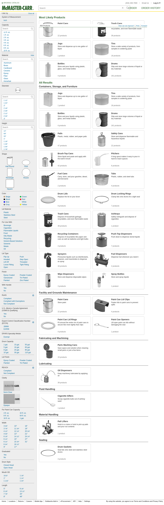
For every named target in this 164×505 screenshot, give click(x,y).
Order (132, 8)
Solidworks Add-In (51, 501)
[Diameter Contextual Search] (18, 97)
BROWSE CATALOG (11, 3)
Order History (151, 8)
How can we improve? (126, 26)
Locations (12, 501)
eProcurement (66, 501)
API (74, 501)
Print (137, 26)
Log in (157, 3)
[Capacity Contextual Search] (18, 29)
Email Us (145, 3)
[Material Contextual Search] (18, 59)
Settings (87, 501)
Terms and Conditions (141, 501)
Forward (144, 26)
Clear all (31, 13)
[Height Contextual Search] (18, 127)
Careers (29, 501)
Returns (21, 501)
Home (4, 501)
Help (80, 501)
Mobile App (38, 501)
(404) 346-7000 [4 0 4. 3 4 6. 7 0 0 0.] (131, 3)
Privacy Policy (158, 501)
